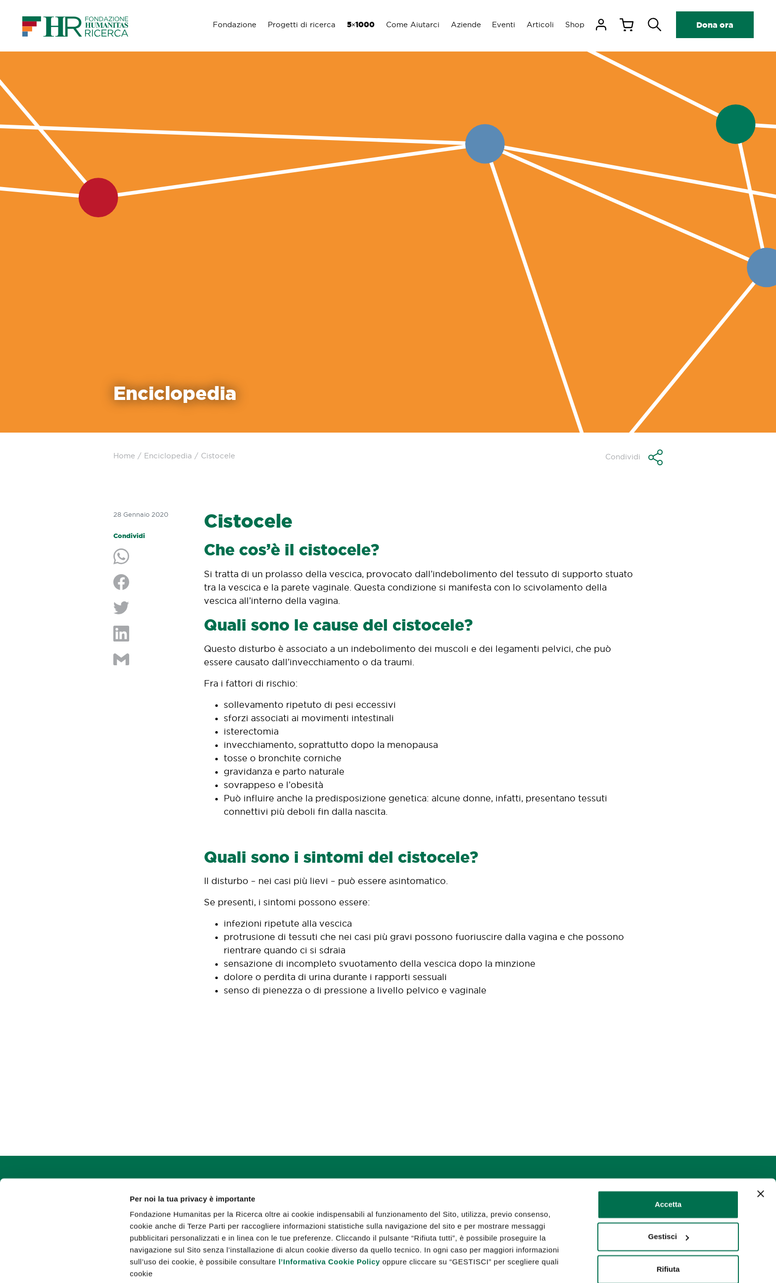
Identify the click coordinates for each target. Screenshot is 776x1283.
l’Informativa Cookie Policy (329, 1224)
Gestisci (144, 1263)
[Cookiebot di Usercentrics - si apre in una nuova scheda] (64, 1263)
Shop (574, 24)
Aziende (463, 24)
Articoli (539, 24)
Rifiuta (668, 1232)
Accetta (668, 1167)
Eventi (502, 24)
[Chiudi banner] (760, 1156)
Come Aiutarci (409, 24)
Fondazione (229, 24)
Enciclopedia (168, 455)
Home (124, 455)
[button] (634, 457)
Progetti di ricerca (297, 24)
